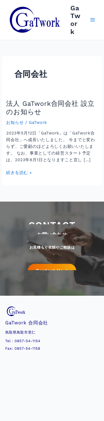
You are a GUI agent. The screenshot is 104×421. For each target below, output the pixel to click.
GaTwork (75, 20)
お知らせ (15, 122)
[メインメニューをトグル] (92, 20)
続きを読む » (19, 172)
